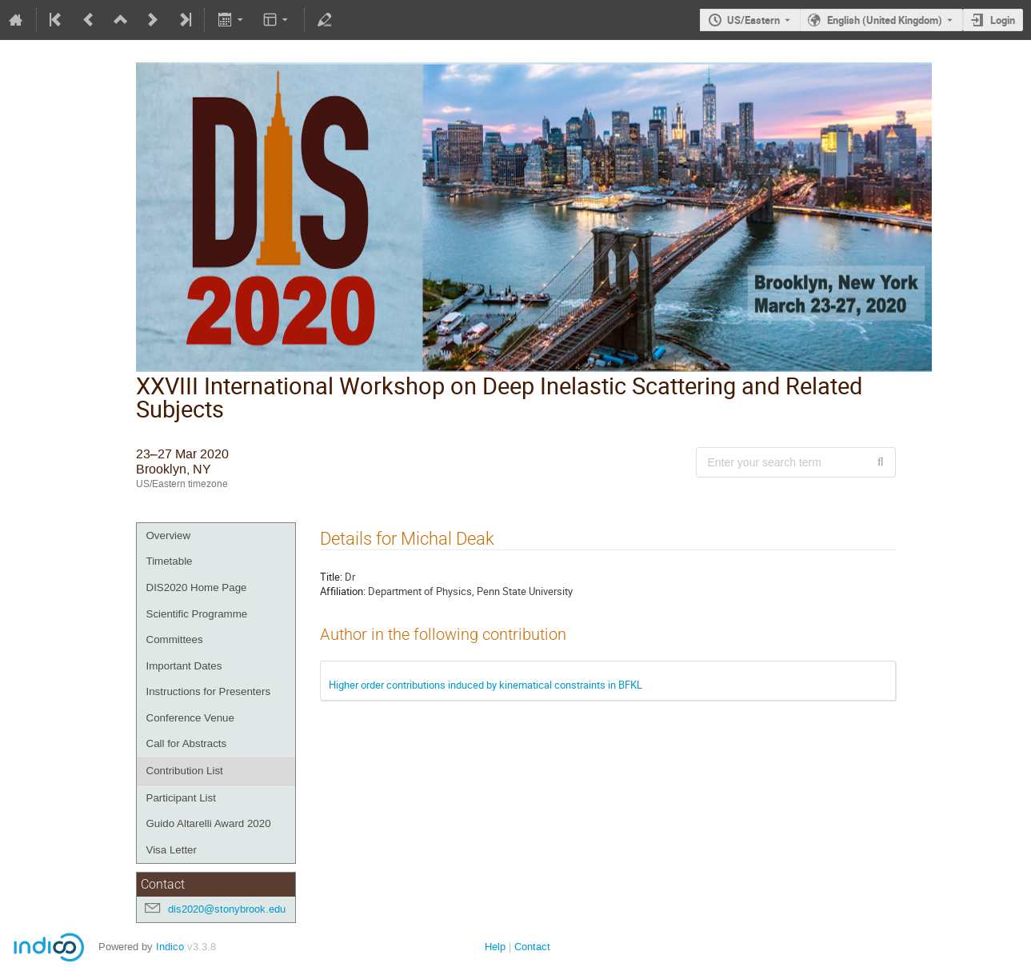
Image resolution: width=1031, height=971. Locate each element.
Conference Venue (190, 718)
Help (495, 946)
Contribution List (184, 771)
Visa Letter (171, 850)
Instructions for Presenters (208, 691)
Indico (170, 946)
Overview (168, 535)
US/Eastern (753, 20)
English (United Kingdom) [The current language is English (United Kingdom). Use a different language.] (884, 20)
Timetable (169, 561)
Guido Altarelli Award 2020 (208, 823)
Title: (331, 576)
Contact (532, 946)
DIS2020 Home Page (196, 587)
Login (1002, 20)
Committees (174, 639)
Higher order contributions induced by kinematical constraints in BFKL (485, 684)
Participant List (181, 798)
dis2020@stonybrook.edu (227, 909)
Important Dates (184, 666)
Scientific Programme (197, 614)
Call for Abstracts (186, 743)
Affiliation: (343, 591)
